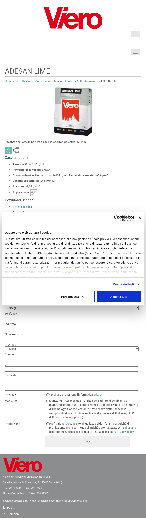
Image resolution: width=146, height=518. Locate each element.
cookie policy (74, 267)
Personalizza (72, 296)
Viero (30, 81)
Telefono (11, 313)
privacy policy (73, 417)
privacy (97, 394)
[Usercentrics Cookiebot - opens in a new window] (117, 218)
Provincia (12, 344)
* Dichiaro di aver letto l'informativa (75, 394)
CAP (7, 364)
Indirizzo (10, 324)
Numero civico (14, 334)
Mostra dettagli (123, 284)
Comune (10, 354)
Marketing (11, 401)
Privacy (10, 395)
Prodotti (20, 81)
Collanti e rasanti (87, 81)
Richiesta (11, 375)
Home (8, 81)
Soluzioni (14, 514)
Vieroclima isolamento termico (55, 81)
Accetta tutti (118, 296)
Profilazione (12, 424)
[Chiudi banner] (140, 218)
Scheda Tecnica (22, 207)
